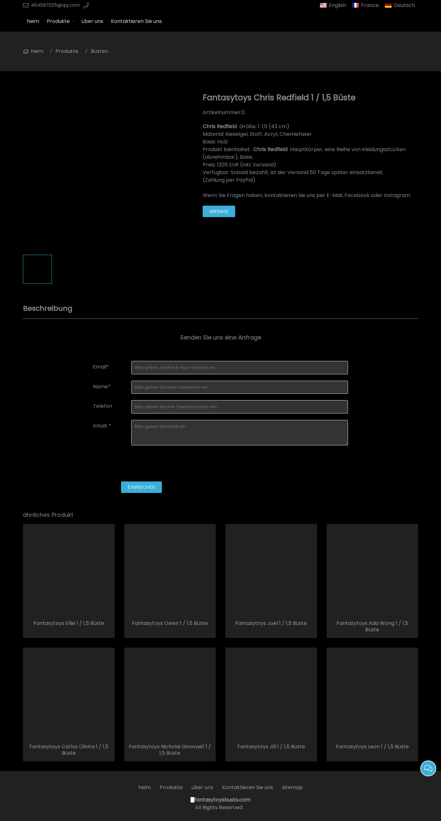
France (370, 5)
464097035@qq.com (55, 5)
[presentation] (141, 464)
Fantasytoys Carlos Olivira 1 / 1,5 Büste (68, 750)
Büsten (99, 51)
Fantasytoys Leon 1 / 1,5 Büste (372, 747)
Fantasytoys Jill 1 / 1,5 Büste (271, 747)
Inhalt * (102, 425)
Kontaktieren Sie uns (136, 21)
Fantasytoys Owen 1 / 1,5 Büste (170, 623)
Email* (101, 366)
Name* (102, 386)
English (337, 5)
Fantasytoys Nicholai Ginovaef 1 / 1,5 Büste (170, 750)
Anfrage (218, 211)
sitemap (292, 787)
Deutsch (404, 5)
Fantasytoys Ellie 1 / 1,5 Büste (68, 623)
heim (33, 21)
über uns (92, 21)
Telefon (102, 406)
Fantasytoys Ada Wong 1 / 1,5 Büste (372, 626)
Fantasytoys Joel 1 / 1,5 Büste (271, 623)
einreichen (141, 487)
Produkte (58, 21)
